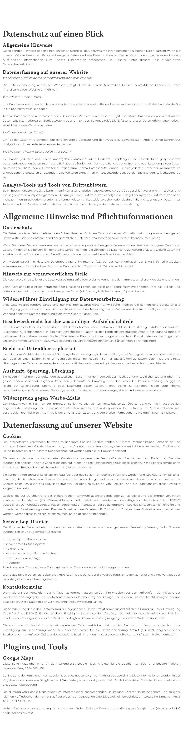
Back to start (17, 5)
